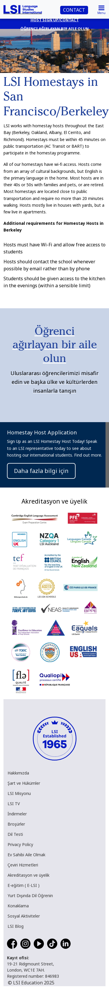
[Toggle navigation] (101, 9)
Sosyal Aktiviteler (24, 916)
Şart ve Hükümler (24, 783)
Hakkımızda (18, 773)
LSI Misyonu (19, 793)
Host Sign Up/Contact (55, 19)
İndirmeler (17, 814)
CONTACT (74, 10)
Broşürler (16, 824)
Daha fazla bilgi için (41, 471)
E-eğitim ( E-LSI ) (24, 885)
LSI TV (14, 803)
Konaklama (18, 906)
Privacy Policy (20, 844)
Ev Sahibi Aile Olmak (26, 854)
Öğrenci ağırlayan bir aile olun (54, 28)
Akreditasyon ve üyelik (28, 875)
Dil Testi (15, 834)
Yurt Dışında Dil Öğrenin (30, 895)
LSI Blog (16, 926)
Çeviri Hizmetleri (23, 865)
